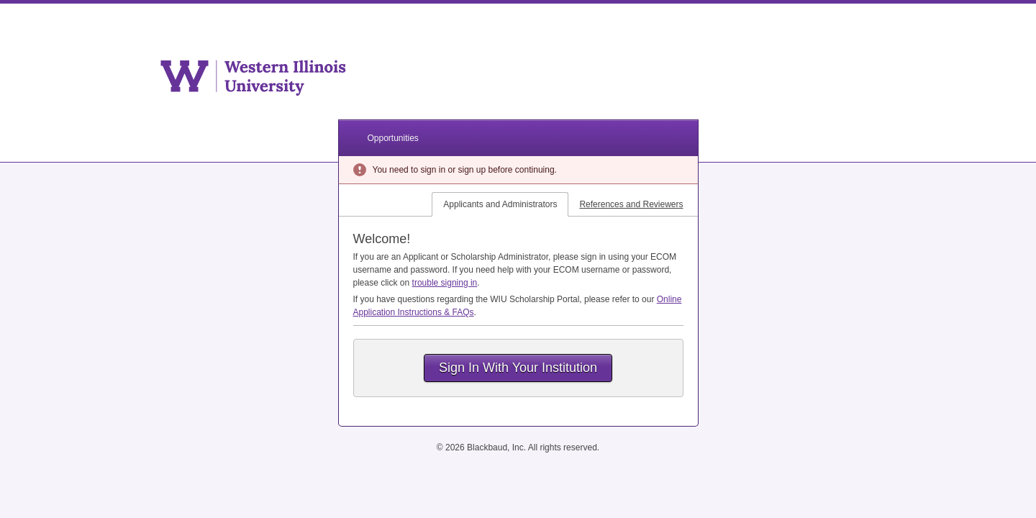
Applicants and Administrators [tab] (500, 204)
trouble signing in (445, 283)
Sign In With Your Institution (518, 367)
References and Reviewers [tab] (631, 204)
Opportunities (393, 138)
